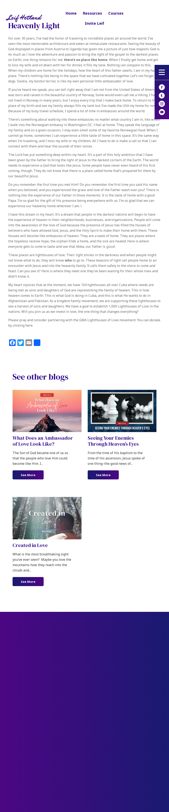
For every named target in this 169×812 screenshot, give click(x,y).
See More (32, 474)
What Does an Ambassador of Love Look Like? (43, 441)
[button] (162, 72)
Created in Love (30, 545)
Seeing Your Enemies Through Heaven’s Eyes (113, 441)
